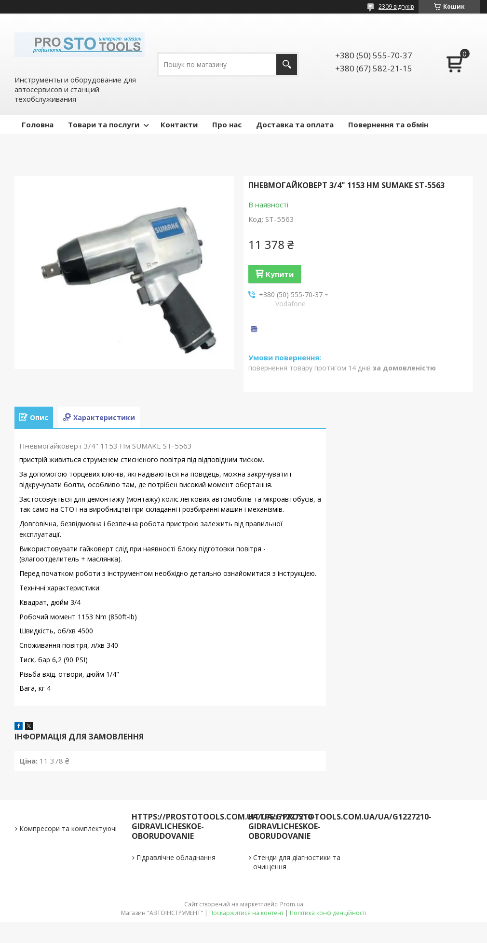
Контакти (179, 124)
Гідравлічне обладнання (176, 857)
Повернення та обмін (388, 124)
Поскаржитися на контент (246, 913)
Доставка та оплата (295, 124)
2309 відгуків (396, 6)
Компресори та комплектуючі (68, 828)
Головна (38, 124)
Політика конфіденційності (328, 913)
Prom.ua (291, 904)
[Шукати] (286, 64)
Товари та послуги (103, 124)
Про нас (227, 124)
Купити (280, 274)
